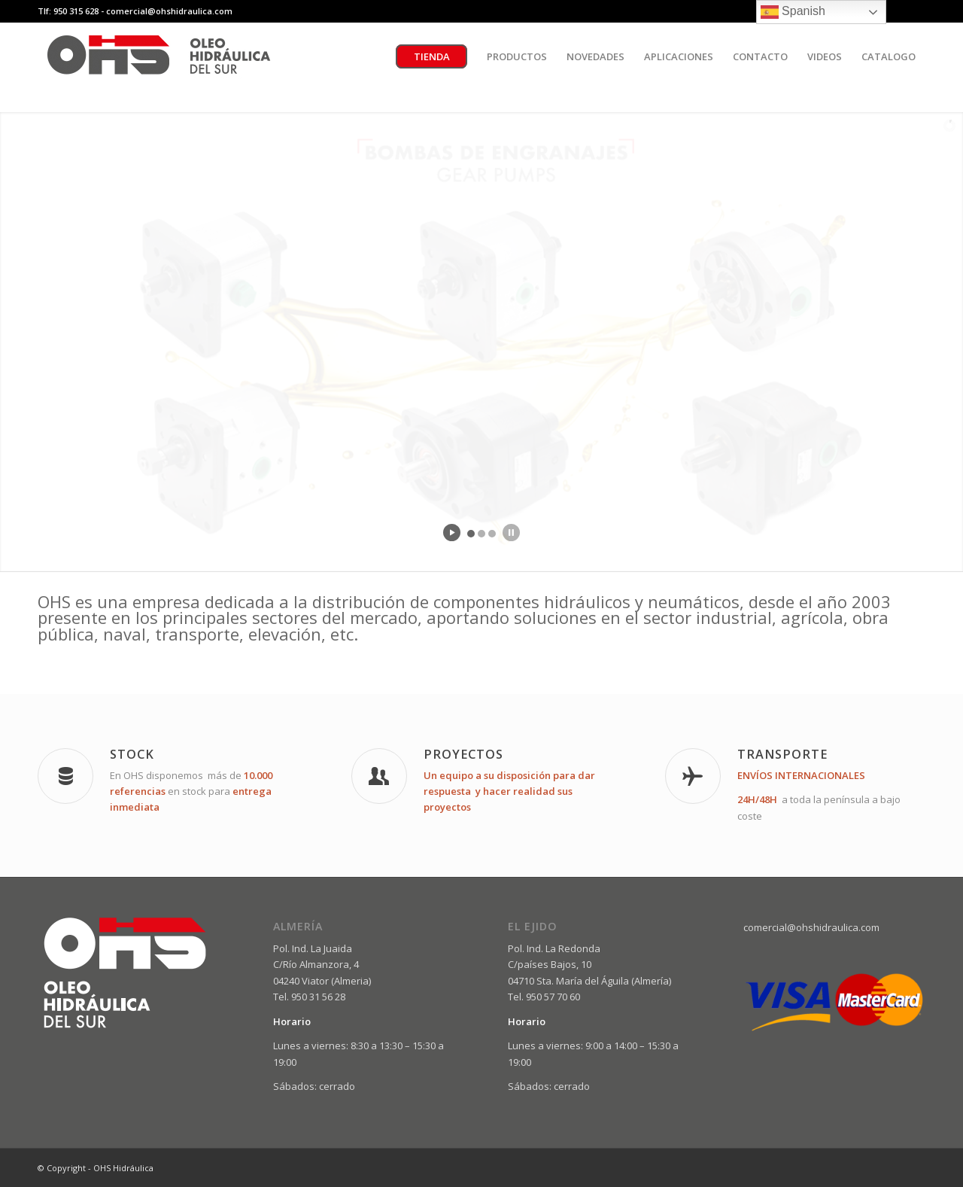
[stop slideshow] (511, 532)
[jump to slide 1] (471, 533)
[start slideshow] (452, 532)
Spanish (793, 12)
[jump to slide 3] (492, 533)
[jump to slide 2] (481, 533)
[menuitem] (431, 56)
